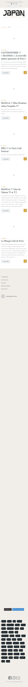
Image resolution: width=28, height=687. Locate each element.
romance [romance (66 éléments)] (17, 654)
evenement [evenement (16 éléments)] (10, 628)
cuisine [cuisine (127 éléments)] (17, 624)
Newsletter (4, 289)
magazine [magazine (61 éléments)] (16, 643)
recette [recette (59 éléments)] (10, 654)
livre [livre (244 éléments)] (3, 643)
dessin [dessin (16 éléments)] (3, 628)
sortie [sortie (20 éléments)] (23, 654)
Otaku (4, 100)
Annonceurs (4, 280)
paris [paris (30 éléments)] (21, 650)
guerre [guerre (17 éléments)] (12, 635)
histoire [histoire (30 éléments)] (18, 635)
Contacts (3, 283)
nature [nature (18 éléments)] (10, 650)
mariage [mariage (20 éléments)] (16, 646)
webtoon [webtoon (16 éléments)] (22, 657)
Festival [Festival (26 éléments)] (11, 632)
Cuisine (5, 50)
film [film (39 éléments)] (16, 632)
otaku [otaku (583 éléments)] (16, 650)
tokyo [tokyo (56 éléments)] (11, 657)
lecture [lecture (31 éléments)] (19, 639)
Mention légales (5, 286)
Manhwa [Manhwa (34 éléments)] (10, 646)
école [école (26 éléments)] (8, 661)
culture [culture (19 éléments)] (23, 624)
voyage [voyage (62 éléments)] (16, 657)
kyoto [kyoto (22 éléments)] (14, 639)
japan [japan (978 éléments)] (23, 635)
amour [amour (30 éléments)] (3, 621)
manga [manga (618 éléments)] (3, 646)
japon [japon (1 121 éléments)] (3, 639)
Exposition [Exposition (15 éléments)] (4, 632)
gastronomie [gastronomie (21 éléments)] (5, 635)
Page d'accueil (4, 27)
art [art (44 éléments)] (14, 621)
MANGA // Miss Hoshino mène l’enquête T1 (14, 104)
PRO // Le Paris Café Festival (11, 150)
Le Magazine (4, 277)
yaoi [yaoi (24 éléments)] (3, 661)
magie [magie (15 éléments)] (22, 643)
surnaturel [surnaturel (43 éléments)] (4, 657)
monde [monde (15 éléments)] (22, 646)
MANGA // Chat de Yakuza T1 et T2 (11, 191)
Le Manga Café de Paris (12, 241)
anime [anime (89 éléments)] (9, 621)
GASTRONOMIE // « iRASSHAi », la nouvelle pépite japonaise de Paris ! (13, 55)
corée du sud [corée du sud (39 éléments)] (10, 624)
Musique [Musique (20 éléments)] (4, 650)
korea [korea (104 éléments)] (9, 639)
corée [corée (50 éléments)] (3, 624)
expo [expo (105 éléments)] (22, 628)
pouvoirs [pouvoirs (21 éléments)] (4, 654)
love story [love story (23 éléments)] (9, 643)
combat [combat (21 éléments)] (19, 621)
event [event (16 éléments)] (17, 628)
